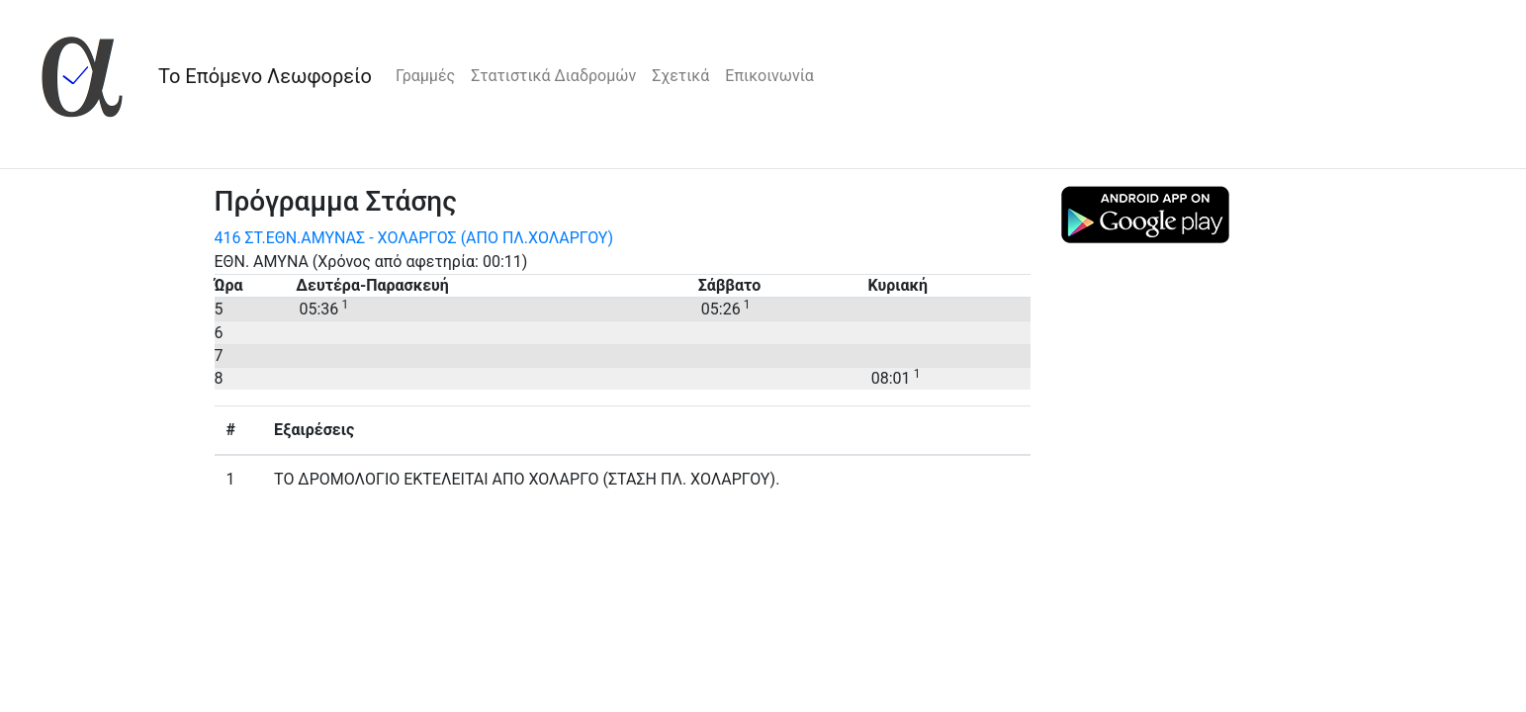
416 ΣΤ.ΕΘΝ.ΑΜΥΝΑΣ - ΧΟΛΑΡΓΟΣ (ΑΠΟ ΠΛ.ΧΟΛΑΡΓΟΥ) (414, 237)
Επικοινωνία (769, 75)
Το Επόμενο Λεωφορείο (265, 76)
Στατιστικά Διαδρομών (553, 75)
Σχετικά (680, 75)
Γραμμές (425, 75)
